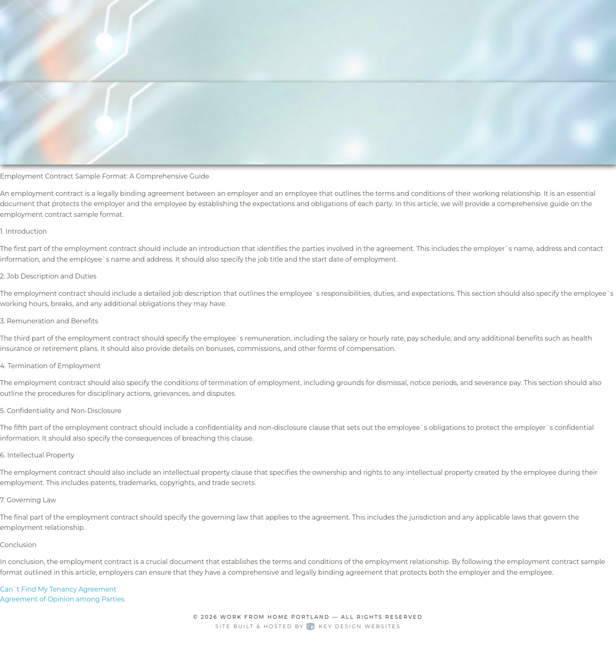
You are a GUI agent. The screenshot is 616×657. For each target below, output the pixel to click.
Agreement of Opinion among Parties (62, 599)
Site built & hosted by (308, 626)
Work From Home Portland (275, 617)
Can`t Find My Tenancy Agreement (58, 589)
